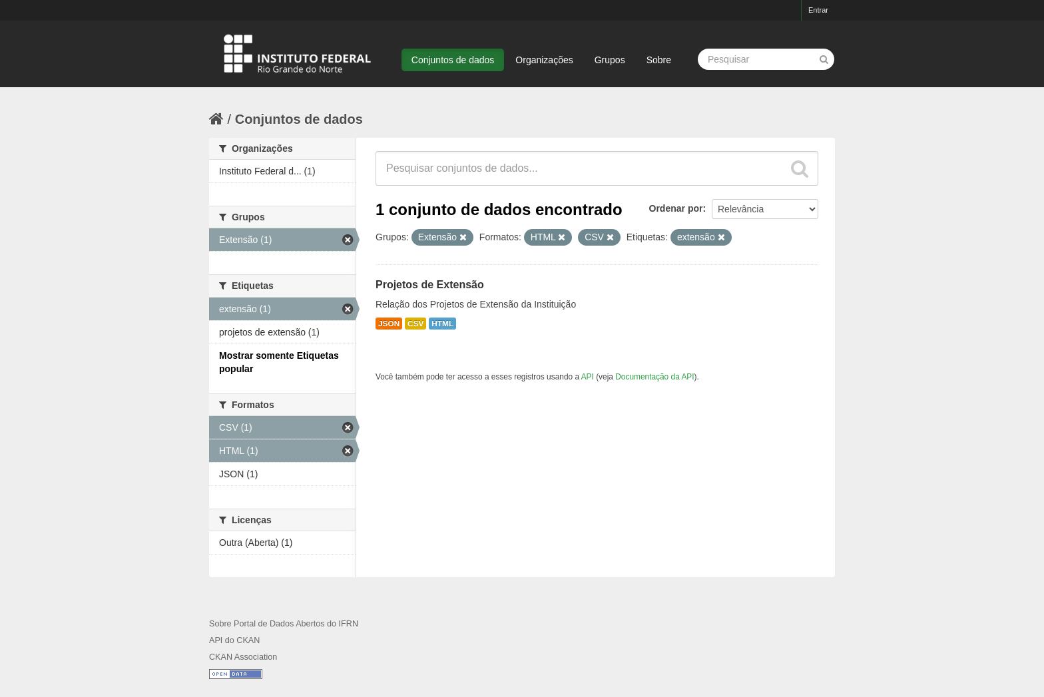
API (587, 376)
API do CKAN (234, 640)
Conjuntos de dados (453, 60)
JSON (388, 323)
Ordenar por (676, 208)
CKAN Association (243, 657)
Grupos (610, 60)
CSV (415, 323)
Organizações (544, 60)
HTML (442, 323)
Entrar (818, 10)
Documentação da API (654, 376)
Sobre (659, 60)
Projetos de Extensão (430, 284)
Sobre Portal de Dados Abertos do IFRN (283, 623)
